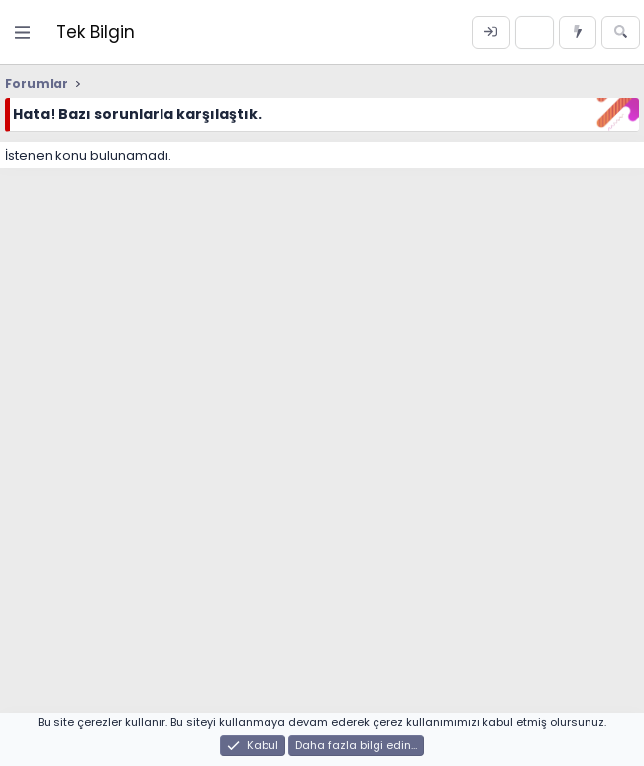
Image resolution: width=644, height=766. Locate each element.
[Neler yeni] (578, 33)
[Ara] (620, 33)
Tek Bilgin (95, 32)
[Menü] (23, 32)
